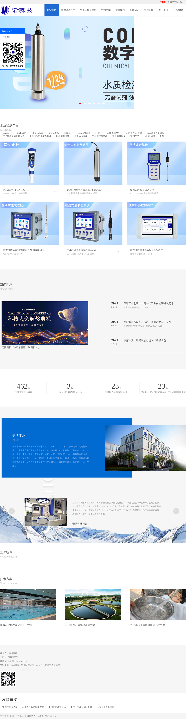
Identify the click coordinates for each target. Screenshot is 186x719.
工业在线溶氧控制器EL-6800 (81, 250)
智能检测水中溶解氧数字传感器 (82, 193)
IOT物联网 (178, 10)
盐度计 (98, 133)
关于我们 (163, 10)
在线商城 (148, 10)
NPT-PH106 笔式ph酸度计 (15, 193)
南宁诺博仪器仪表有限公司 (13, 716)
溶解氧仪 (68, 133)
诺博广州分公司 (10, 707)
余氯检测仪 (37, 133)
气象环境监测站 (88, 10)
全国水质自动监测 (105, 707)
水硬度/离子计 (114, 133)
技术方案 (106, 10)
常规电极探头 (118, 136)
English (182, 2)
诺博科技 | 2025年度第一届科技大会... (22, 347)
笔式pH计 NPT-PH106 (14, 190)
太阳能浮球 (149, 136)
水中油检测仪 (80, 136)
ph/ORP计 (7, 133)
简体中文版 (173, 2)
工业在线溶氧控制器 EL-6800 (80, 254)
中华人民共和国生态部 (33, 707)
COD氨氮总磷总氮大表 (13, 136)
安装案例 (120, 10)
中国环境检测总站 (57, 707)
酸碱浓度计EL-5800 (12, 254)
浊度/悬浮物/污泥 (133, 133)
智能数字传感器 (99, 136)
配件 (162, 136)
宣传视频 (6, 552)
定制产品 (134, 136)
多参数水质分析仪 (155, 133)
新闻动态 (134, 10)
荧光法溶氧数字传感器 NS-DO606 (84, 190)
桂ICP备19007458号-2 (46, 716)
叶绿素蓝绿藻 (62, 136)
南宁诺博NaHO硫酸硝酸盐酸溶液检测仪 (23, 250)
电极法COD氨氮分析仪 (40, 136)
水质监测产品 (68, 10)
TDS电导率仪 (84, 133)
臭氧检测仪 (53, 133)
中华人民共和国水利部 (81, 707)
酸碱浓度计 (22, 133)
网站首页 (51, 10)
